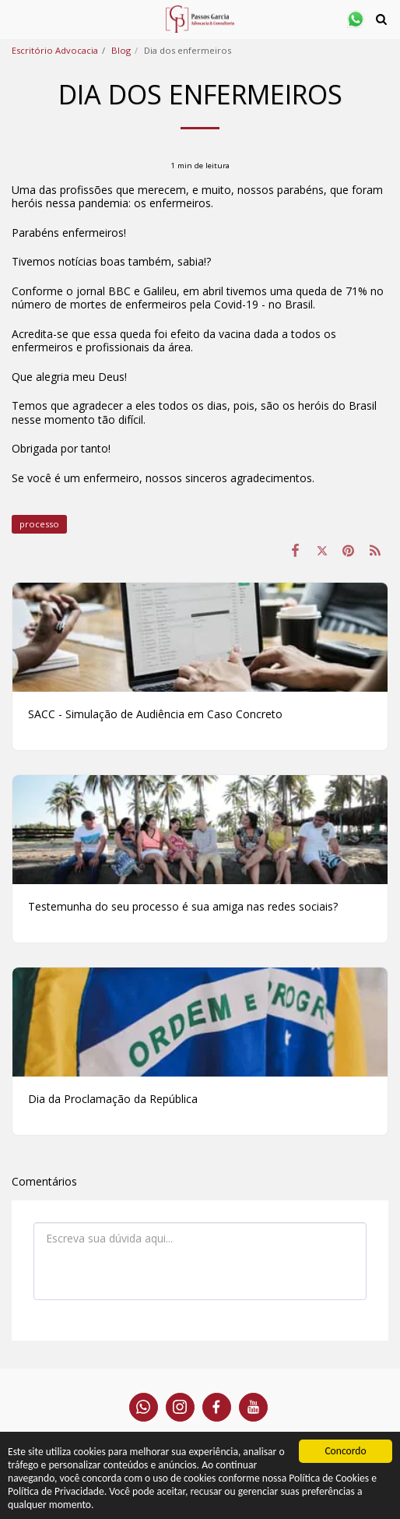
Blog (121, 50)
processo (39, 524)
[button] (17, 18)
